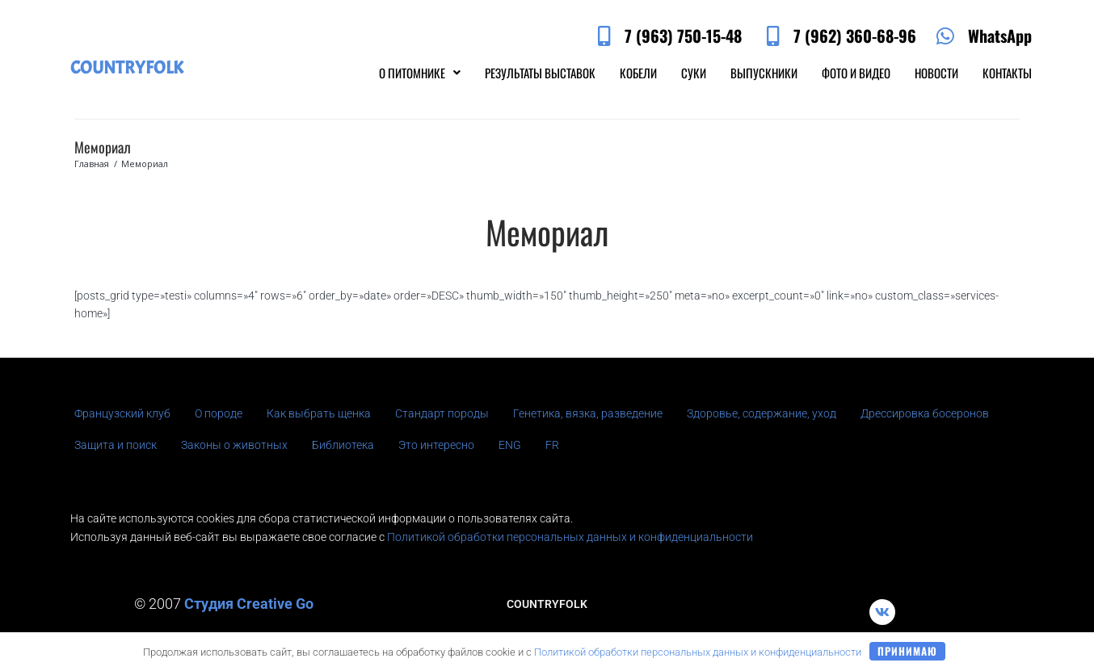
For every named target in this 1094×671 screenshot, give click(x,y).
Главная (91, 163)
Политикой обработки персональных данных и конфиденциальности (570, 537)
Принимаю (907, 651)
